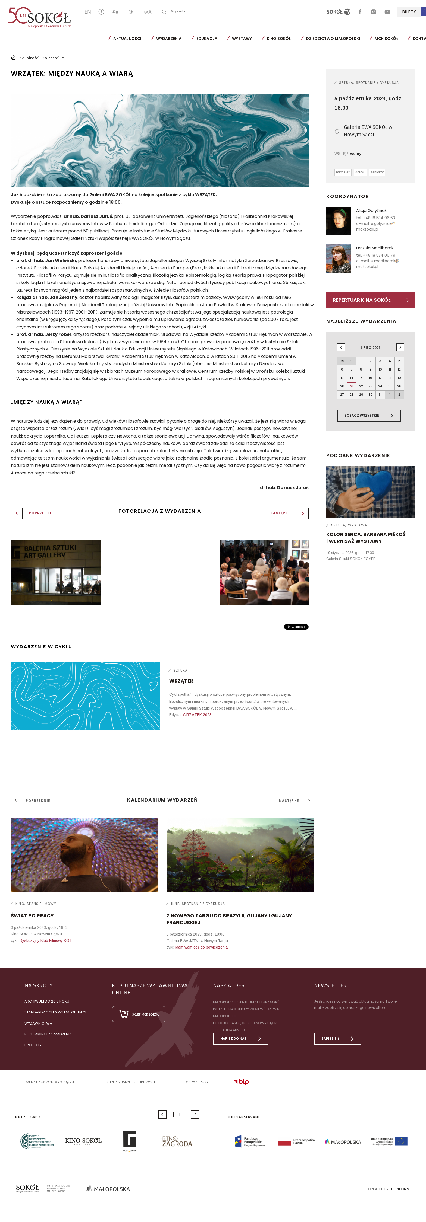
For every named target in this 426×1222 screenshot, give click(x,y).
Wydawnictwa (38, 1023)
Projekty (33, 1045)
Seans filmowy (41, 903)
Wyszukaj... (180, 11)
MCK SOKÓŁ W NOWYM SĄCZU (50, 1082)
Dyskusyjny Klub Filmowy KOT (46, 940)
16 (370, 377)
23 (370, 386)
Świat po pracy (32, 915)
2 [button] (179, 1114)
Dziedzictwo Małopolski (333, 38)
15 (361, 377)
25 (390, 386)
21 (351, 386)
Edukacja (207, 38)
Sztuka (180, 670)
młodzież (343, 172)
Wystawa (357, 525)
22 (361, 386)
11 (390, 369)
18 (389, 377)
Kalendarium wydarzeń (162, 799)
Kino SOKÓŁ (279, 38)
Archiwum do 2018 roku (46, 1001)
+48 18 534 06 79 (379, 255)
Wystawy (242, 38)
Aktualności (127, 38)
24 (380, 386)
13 (342, 377)
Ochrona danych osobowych (129, 1082)
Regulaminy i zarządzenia (48, 1034)
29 (361, 394)
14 (351, 377)
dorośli (360, 172)
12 (399, 369)
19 (399, 377)
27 (342, 394)
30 (371, 394)
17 (380, 377)
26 (399, 386)
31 (380, 394)
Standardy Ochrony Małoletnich (56, 1012)
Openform (399, 1189)
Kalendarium (53, 58)
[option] (160, 140)
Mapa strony (196, 1082)
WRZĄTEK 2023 (197, 715)
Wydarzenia (169, 38)
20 (342, 386)
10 (380, 369)
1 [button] (173, 1114)
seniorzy (377, 172)
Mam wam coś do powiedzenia (201, 947)
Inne (175, 903)
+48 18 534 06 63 (379, 218)
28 (352, 394)
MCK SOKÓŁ (386, 38)
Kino (19, 903)
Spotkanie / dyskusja (377, 82)
